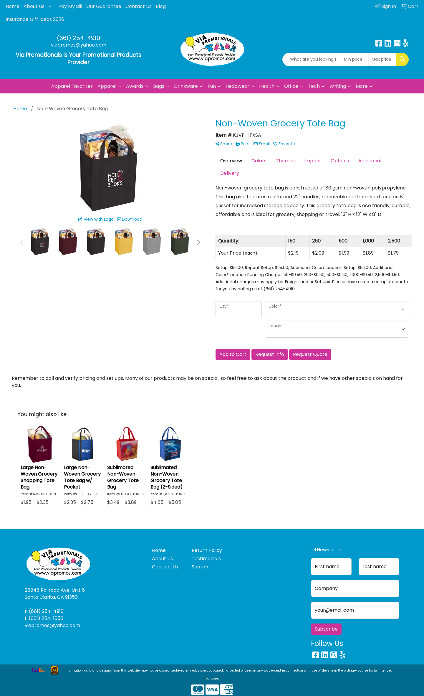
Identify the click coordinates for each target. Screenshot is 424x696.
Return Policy (207, 550)
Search (200, 566)
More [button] (362, 86)
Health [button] (266, 86)
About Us (34, 6)
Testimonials (206, 558)
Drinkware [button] (186, 86)
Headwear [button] (237, 86)
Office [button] (291, 86)
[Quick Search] (311, 59)
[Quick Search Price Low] (355, 59)
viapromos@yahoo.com (78, 45)
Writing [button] (337, 86)
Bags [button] (158, 86)
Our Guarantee (103, 6)
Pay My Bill (70, 6)
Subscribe (326, 629)
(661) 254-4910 (78, 38)
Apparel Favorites (72, 86)
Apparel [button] (106, 86)
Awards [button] (134, 86)
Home (12, 6)
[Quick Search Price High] (382, 59)
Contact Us (138, 6)
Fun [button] (212, 86)
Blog (161, 6)
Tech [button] (314, 86)
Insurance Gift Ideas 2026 (35, 19)
